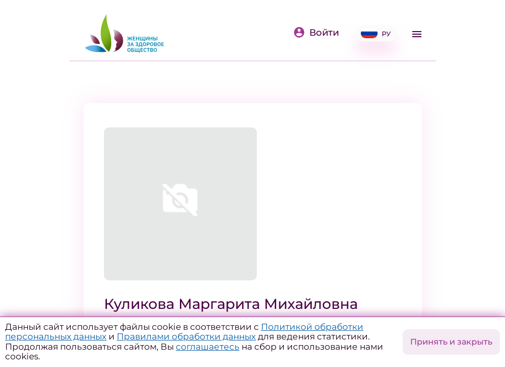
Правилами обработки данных (186, 336)
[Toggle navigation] (416, 34)
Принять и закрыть (451, 342)
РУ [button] (376, 33)
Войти (316, 32)
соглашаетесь (208, 347)
